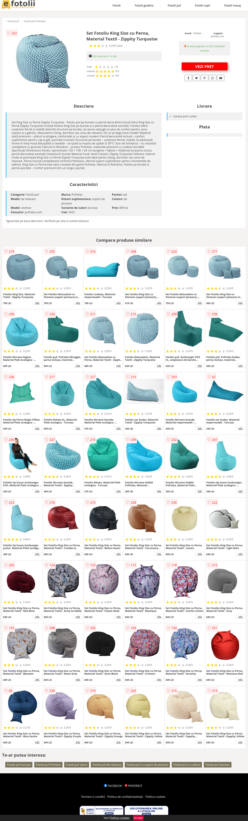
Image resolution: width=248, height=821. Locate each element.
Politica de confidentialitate (125, 797)
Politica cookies (155, 797)
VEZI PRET (204, 66)
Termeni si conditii (93, 797)
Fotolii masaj (232, 5)
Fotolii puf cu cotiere (187, 765)
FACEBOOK (113, 786)
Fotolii (117, 5)
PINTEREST (133, 786)
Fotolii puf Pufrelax (34, 21)
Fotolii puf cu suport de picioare (147, 765)
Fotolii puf (174, 5)
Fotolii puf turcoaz (19, 765)
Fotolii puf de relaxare (107, 765)
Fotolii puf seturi (76, 765)
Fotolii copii (202, 5)
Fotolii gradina (144, 5)
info (37, 303)
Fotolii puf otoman (218, 765)
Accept (138, 818)
